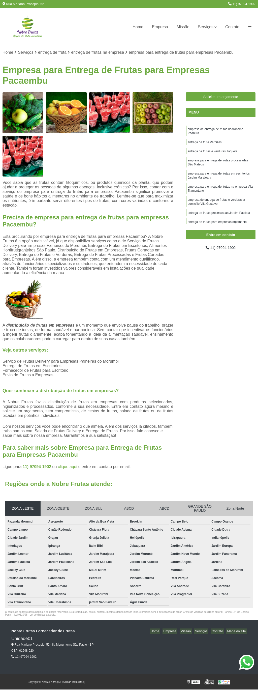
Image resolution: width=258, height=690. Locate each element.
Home (138, 27)
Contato (232, 27)
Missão (183, 27)
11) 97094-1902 (241, 4)
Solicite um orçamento (220, 97)
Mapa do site (237, 632)
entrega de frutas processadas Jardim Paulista (219, 219)
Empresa (160, 27)
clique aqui (67, 467)
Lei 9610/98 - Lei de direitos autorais (34, 615)
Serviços (205, 27)
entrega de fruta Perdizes (205, 144)
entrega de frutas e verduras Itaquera (213, 153)
